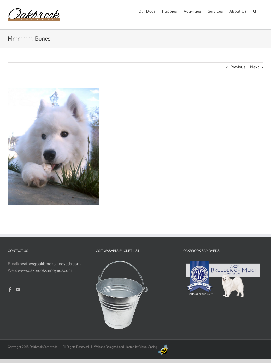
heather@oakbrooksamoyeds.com (50, 264)
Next (254, 67)
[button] (255, 11)
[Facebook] (10, 289)
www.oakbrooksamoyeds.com (45, 270)
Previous (237, 67)
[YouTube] (18, 289)
